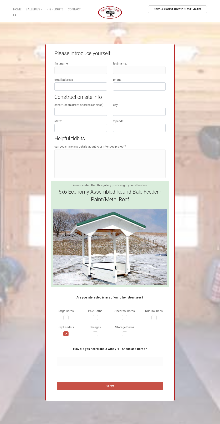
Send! (110, 385)
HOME (17, 9)
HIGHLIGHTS (55, 9)
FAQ (16, 15)
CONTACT (74, 9)
